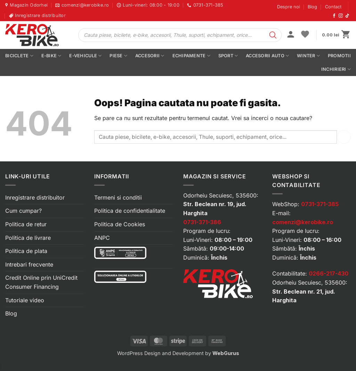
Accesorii (149, 55)
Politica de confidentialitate (129, 210)
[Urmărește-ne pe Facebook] (334, 16)
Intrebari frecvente (29, 264)
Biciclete (19, 55)
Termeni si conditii (118, 197)
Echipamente (191, 55)
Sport (228, 55)
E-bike (51, 55)
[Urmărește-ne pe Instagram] (341, 16)
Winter (308, 55)
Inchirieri (336, 69)
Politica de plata (26, 250)
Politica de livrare (28, 237)
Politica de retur (26, 224)
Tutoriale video (24, 300)
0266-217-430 (328, 273)
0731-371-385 (320, 204)
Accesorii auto (267, 55)
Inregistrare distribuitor (35, 197)
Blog (312, 6)
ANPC (102, 237)
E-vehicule (85, 55)
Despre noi (288, 6)
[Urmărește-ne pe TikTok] (347, 16)
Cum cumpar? (23, 210)
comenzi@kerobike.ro (302, 222)
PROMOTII (339, 55)
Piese (118, 55)
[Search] (273, 35)
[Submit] (344, 137)
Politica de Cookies (119, 224)
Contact (333, 6)
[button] (291, 35)
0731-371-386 (202, 222)
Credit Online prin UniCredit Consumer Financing (41, 282)
